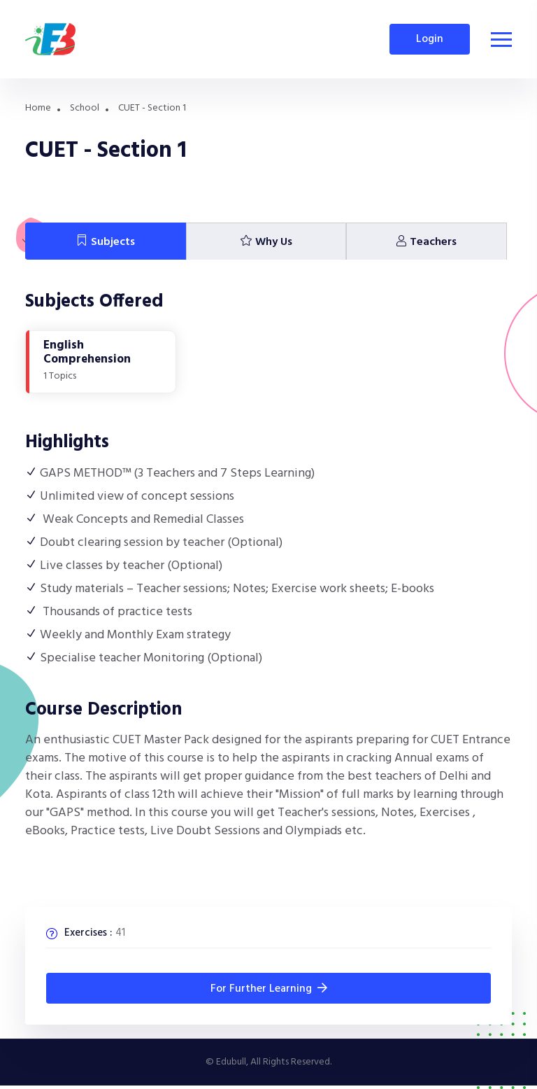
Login (429, 39)
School (84, 108)
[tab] (105, 241)
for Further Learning (268, 989)
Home (38, 108)
